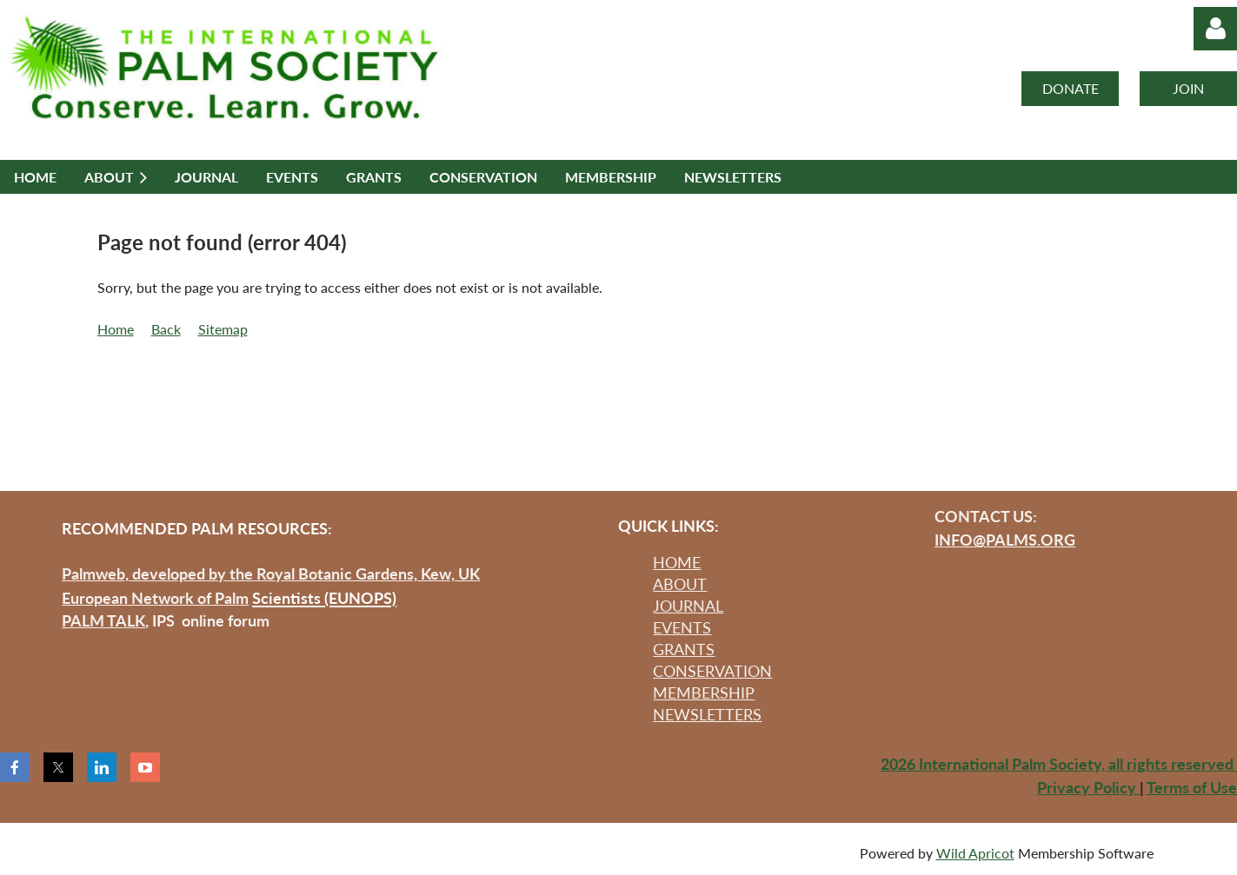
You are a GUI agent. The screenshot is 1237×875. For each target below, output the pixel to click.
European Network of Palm (155, 597)
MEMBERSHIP (704, 692)
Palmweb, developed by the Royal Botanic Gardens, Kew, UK (271, 573)
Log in (1215, 28)
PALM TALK (103, 620)
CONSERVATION (712, 670)
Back (166, 329)
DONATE (1070, 88)
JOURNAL (688, 605)
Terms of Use (1192, 787)
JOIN (1188, 88)
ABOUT (680, 583)
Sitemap (223, 329)
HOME (677, 562)
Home (115, 329)
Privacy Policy (1088, 787)
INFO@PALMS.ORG (1004, 539)
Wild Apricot (975, 853)
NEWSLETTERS (707, 714)
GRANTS (684, 649)
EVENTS (682, 627)
